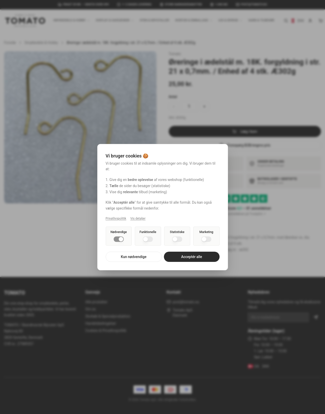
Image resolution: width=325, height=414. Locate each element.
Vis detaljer (138, 218)
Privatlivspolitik (116, 218)
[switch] (119, 239)
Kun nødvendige (133, 257)
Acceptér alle (191, 257)
